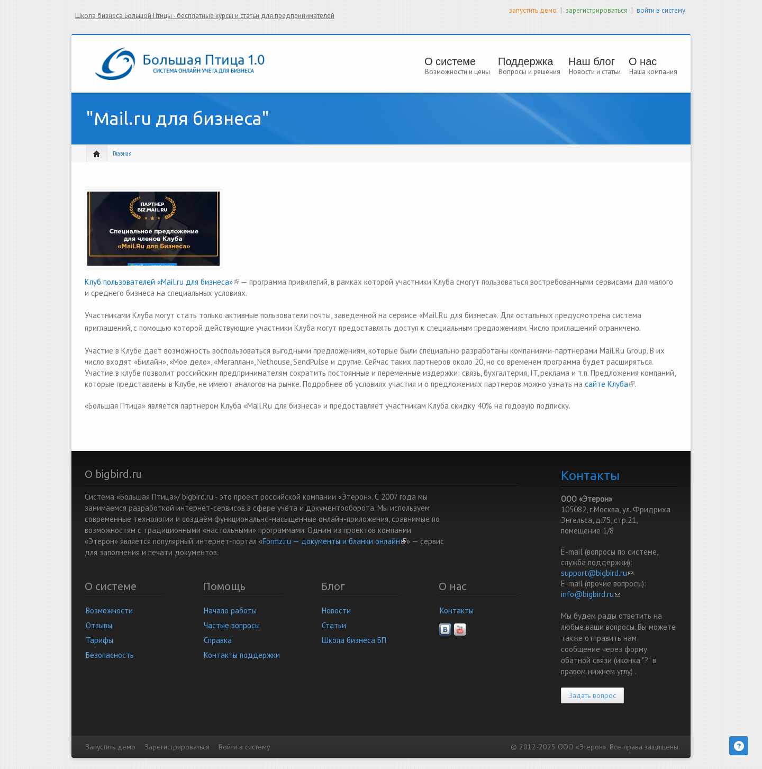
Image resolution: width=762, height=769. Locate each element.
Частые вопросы (232, 625)
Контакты (457, 610)
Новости (336, 610)
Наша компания (653, 71)
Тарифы (99, 640)
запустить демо (533, 10)
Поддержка (525, 61)
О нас (649, 61)
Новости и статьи (595, 71)
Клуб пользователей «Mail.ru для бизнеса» (162, 282)
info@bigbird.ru (590, 594)
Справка (218, 640)
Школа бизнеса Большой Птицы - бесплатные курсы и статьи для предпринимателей (204, 15)
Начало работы (230, 610)
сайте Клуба (609, 384)
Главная (122, 153)
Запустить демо (110, 747)
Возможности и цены (457, 71)
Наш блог (591, 61)
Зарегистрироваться (177, 747)
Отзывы (99, 625)
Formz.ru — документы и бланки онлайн (334, 541)
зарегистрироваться (597, 10)
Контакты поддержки (242, 655)
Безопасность (110, 655)
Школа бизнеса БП (354, 640)
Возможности (109, 610)
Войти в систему (244, 747)
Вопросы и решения (529, 71)
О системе (453, 61)
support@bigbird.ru (597, 573)
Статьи (334, 625)
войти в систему (661, 10)
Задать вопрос (592, 695)
